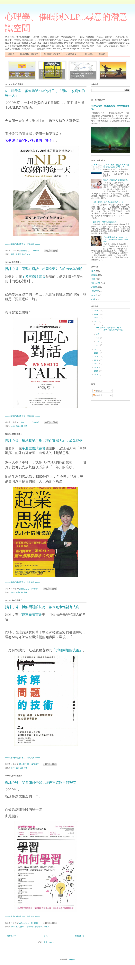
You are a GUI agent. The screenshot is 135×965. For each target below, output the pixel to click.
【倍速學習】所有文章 (51, 54)
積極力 (46, 927)
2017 (96, 364)
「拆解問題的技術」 (67, 650)
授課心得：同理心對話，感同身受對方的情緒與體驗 (44, 269)
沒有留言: (36, 250)
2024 (96, 314)
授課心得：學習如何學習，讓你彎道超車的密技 (40, 782)
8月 (98, 334)
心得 (13, 426)
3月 (98, 341)
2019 (96, 357)
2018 (96, 360)
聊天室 (18, 254)
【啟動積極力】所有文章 (28, 54)
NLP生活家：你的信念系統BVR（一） (108, 202)
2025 (96, 311)
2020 (96, 353)
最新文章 (10, 54)
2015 (96, 371)
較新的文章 (11, 936)
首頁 (46, 936)
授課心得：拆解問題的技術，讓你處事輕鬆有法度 (42, 607)
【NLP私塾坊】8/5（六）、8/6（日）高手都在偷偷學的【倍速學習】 (116, 239)
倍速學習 (30, 927)
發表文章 (98, 391)
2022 (96, 321)
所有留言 (98, 395)
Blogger (72, 959)
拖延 (17, 927)
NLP (28, 254)
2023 (96, 318)
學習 (26, 426)
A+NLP (94, 295)
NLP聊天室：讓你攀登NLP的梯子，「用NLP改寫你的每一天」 (109, 329)
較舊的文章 (79, 936)
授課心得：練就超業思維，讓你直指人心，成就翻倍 (44, 441)
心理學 (94, 287)
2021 (96, 349)
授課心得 (19, 426)
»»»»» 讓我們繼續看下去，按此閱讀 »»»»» (22, 244)
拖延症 (23, 927)
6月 (98, 338)
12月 (98, 324)
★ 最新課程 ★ (70, 54)
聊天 (13, 254)
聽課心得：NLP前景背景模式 (104, 222)
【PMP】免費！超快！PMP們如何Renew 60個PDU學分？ (116, 166)
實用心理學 (96, 283)
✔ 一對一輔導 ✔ (88, 54)
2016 (96, 367)
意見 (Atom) (49, 942)
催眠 (24, 254)
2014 (96, 374)
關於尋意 (102, 54)
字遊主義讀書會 (33, 276)
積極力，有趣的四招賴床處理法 (116, 180)
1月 (98, 345)
